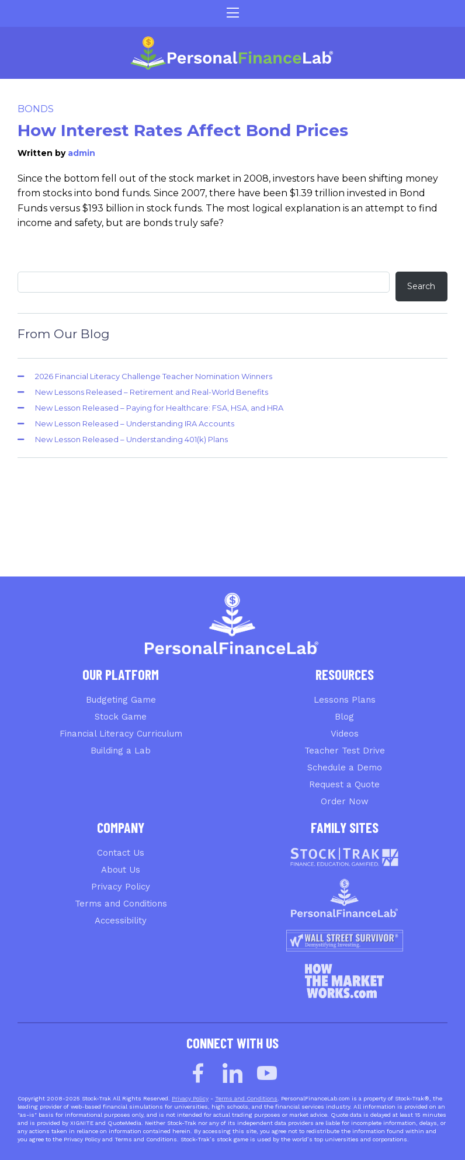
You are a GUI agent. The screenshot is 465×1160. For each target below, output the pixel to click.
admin (81, 153)
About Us (120, 869)
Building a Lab (121, 750)
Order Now (345, 801)
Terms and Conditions (121, 903)
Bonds (36, 108)
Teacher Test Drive (344, 750)
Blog (344, 716)
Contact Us (120, 853)
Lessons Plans (345, 699)
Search (421, 286)
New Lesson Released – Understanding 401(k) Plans (131, 439)
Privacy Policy (120, 886)
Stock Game (121, 716)
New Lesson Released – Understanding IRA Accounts (134, 423)
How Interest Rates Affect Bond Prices (183, 130)
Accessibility (121, 920)
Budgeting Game (121, 699)
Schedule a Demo (344, 767)
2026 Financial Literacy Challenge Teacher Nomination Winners (153, 376)
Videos (345, 733)
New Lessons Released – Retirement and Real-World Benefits (151, 392)
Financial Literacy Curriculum (121, 733)
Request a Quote (344, 784)
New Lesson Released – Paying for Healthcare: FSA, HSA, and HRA (159, 407)
